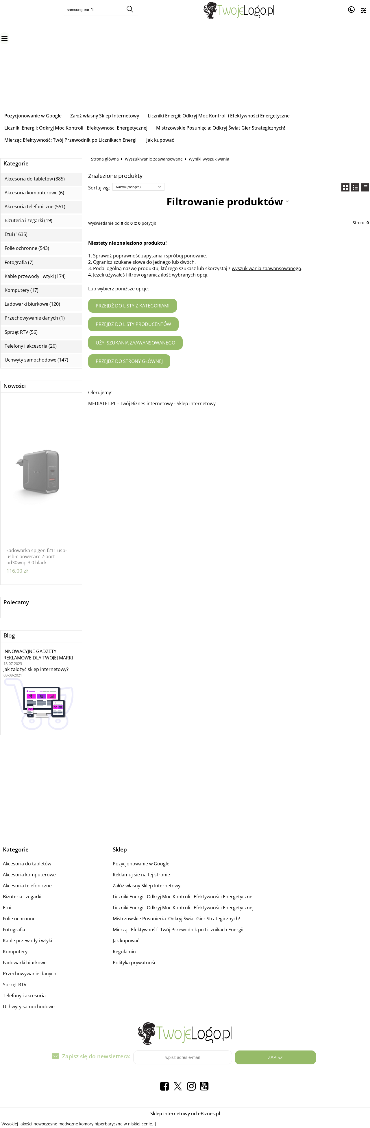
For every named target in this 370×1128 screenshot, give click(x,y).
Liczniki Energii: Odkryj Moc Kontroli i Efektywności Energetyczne (219, 116)
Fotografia (14, 929)
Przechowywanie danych (29, 973)
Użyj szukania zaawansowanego (135, 343)
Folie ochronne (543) (27, 248)
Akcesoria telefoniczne (27, 885)
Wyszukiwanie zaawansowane (154, 159)
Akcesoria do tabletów (27, 863)
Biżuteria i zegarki (22, 896)
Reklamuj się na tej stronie (141, 874)
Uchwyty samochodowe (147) (36, 360)
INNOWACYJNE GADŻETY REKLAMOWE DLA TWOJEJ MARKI (38, 654)
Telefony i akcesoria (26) (31, 346)
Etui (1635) (16, 234)
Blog (9, 635)
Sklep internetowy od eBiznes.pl (185, 1113)
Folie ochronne (19, 918)
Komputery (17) (21, 290)
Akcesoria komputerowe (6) (34, 193)
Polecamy (16, 602)
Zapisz (275, 1057)
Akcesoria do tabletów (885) (35, 179)
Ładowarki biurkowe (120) (32, 304)
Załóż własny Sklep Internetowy (104, 116)
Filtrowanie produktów (224, 201)
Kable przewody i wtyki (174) (35, 276)
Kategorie (16, 163)
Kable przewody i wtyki (27, 940)
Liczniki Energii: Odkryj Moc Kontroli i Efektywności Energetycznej (75, 128)
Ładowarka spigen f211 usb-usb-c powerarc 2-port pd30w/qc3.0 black (36, 556)
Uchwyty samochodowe (29, 1006)
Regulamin (124, 951)
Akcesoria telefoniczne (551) (35, 207)
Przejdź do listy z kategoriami (132, 306)
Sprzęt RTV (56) (21, 332)
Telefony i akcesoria (24, 995)
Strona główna (105, 159)
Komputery (15, 951)
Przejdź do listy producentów (133, 324)
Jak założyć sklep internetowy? (36, 669)
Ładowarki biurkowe (25, 962)
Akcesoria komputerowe (29, 874)
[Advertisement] (185, 66)
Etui (7, 907)
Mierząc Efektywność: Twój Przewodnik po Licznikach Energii (71, 140)
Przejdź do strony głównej (129, 361)
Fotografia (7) (19, 262)
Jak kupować (160, 140)
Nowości (14, 386)
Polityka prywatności (135, 962)
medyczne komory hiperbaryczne (90, 1124)
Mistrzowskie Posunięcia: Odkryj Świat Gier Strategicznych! (220, 128)
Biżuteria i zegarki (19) (28, 221)
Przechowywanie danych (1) (35, 318)
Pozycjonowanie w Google (33, 116)
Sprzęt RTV (15, 984)
